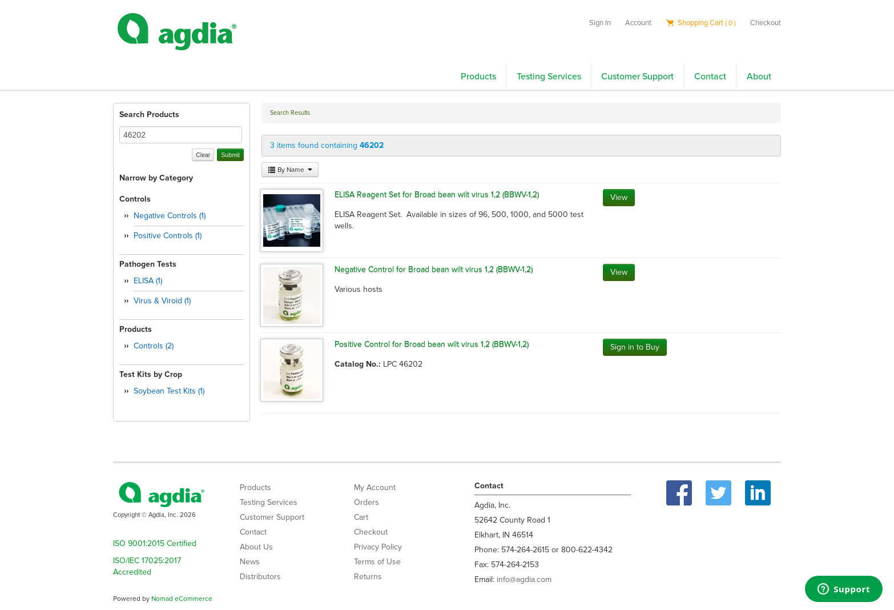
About (759, 76)
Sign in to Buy (634, 347)
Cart (361, 517)
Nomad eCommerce (181, 599)
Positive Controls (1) (168, 235)
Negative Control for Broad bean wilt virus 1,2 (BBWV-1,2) (434, 269)
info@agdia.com (524, 579)
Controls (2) (154, 346)
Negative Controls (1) (170, 215)
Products (478, 76)
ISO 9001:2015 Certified (154, 543)
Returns (368, 576)
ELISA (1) (148, 281)
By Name (290, 170)
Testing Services (549, 76)
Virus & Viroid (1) (162, 301)
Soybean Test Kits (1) (169, 391)
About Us (256, 547)
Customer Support (637, 76)
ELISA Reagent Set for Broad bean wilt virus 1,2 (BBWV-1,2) (437, 194)
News (250, 562)
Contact (710, 76)
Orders (366, 502)
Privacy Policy (378, 547)
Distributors (260, 576)
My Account (375, 487)
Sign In (600, 22)
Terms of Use (377, 562)
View (618, 197)
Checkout (765, 22)
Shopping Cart (701, 22)
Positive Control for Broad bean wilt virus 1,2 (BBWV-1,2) (432, 344)
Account (638, 22)
